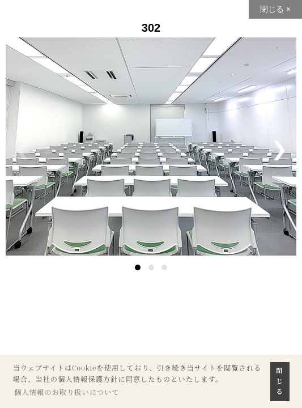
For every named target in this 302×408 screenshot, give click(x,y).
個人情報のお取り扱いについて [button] (67, 392)
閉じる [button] (280, 381)
